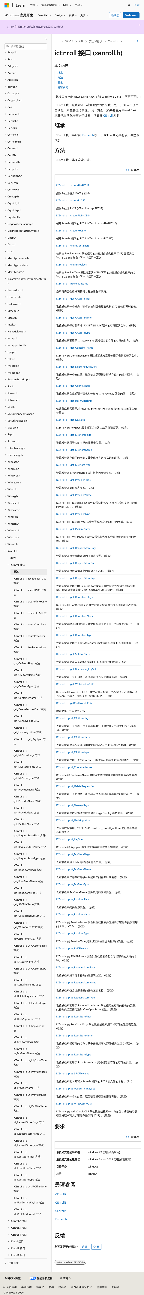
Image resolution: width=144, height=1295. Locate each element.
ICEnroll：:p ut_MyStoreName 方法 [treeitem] (27, 1051)
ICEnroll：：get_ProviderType (73, 514)
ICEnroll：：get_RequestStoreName (76, 563)
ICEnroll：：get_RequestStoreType (76, 578)
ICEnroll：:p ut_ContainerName (74, 767)
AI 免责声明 (10, 1287)
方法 (60, 77)
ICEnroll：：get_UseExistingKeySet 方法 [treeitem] (29, 913)
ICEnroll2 (60, 1194)
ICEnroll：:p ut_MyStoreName (73, 869)
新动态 (115, 15)
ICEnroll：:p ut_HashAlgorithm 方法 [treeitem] (27, 1017)
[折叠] (46, 38)
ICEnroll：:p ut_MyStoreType (72, 884)
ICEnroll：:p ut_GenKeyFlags (72, 805)
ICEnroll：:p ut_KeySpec (70, 839)
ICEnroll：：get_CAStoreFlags (73, 298)
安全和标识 (95, 41)
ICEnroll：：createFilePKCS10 (73, 215)
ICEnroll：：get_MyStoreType (73, 465)
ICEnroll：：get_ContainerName (74, 347)
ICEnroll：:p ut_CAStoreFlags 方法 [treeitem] (30, 948)
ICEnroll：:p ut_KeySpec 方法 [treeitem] (29, 1028)
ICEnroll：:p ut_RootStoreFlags (74, 1016)
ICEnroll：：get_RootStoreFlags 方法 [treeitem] (28, 867)
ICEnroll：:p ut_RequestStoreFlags (75, 967)
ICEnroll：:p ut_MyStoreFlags (73, 854)
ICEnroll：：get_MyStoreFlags (73, 434)
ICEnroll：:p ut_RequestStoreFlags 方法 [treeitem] (29, 1120)
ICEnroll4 (60, 1211)
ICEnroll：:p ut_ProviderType (72, 933)
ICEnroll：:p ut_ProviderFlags (72, 899)
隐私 (61, 1287)
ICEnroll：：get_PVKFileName (73, 529)
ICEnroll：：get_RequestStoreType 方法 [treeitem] (29, 856)
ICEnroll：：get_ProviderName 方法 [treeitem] (27, 799)
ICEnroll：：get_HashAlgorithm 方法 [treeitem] (28, 730)
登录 (137, 5)
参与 (51, 1287)
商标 (114, 1287)
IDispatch (88, 135)
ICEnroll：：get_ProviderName (74, 495)
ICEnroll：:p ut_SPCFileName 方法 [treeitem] (30, 1189)
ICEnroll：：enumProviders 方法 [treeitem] (29, 638)
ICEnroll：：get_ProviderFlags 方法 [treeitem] (27, 787)
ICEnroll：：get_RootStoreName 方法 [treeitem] (28, 879)
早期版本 (26, 1287)
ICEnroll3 (60, 1202)
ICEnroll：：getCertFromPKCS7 (74, 703)
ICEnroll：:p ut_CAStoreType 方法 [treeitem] (30, 971)
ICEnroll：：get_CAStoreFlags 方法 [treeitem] (27, 661)
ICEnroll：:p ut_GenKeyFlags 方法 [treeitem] (30, 1005)
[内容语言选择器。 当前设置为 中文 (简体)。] (13, 1278)
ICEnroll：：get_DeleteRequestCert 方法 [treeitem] (30, 707)
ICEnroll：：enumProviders (72, 264)
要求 (60, 82)
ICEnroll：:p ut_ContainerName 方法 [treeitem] (27, 982)
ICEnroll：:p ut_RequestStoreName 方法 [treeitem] (29, 1131)
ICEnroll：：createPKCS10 (71, 230)
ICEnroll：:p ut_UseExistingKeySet (75, 1088)
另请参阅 (63, 87)
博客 (38, 1287)
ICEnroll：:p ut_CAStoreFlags (72, 718)
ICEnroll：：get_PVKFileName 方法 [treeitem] (27, 822)
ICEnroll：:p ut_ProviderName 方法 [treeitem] (26, 1085)
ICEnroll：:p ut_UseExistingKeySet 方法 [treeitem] (29, 1200)
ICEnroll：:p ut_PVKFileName (72, 948)
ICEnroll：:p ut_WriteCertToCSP (74, 1103)
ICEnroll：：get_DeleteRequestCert (76, 366)
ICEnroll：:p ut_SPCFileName (72, 1073)
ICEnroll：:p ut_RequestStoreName (76, 982)
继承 (60, 72)
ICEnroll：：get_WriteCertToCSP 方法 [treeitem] (28, 925)
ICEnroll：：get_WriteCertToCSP (75, 684)
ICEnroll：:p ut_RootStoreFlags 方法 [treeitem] (27, 1154)
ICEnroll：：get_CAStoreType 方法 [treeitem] (26, 684)
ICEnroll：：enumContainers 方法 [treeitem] (30, 627)
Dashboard (131, 15)
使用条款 (102, 1287)
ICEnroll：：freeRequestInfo (72, 283)
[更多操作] (137, 42)
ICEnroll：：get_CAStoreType (73, 332)
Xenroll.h (113, 41)
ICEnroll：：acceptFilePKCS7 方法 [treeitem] (30, 581)
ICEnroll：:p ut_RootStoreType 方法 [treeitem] (27, 1177)
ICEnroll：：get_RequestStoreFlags (76, 548)
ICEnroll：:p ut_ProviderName (73, 914)
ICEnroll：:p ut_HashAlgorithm (73, 820)
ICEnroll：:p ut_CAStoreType (72, 752)
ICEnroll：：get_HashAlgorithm (74, 400)
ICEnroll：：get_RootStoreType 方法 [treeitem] (27, 890)
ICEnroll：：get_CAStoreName (74, 317)
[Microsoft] (6, 5)
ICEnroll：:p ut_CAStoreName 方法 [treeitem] (26, 959)
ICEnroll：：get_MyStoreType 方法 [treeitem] (27, 776)
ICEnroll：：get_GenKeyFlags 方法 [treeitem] (26, 718)
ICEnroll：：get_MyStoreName (74, 449)
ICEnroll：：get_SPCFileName (73, 654)
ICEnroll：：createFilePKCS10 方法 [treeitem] (30, 604)
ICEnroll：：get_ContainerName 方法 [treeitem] (28, 695)
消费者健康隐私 (80, 1287)
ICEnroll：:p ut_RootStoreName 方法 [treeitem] (27, 1166)
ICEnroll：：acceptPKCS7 (71, 200)
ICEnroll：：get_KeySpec (70, 419)
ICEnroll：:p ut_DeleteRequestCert (75, 786)
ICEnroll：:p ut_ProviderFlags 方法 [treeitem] (30, 1074)
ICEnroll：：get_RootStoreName (75, 616)
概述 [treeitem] (13, 558)
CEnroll (108, 115)
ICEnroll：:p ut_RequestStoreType (75, 997)
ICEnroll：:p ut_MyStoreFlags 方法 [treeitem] (26, 1040)
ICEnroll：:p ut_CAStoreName (73, 737)
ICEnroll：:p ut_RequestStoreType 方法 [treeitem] (29, 1143)
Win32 (69, 41)
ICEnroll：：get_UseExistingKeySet (76, 669)
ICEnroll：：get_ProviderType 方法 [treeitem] (26, 810)
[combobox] (25, 46)
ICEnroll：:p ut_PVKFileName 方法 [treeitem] (30, 1108)
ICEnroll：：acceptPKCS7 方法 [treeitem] (30, 592)
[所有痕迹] (58, 42)
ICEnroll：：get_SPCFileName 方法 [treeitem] (27, 902)
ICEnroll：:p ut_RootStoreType (73, 1054)
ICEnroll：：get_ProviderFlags (73, 480)
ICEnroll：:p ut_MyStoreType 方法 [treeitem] (30, 1062)
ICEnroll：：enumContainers (72, 245)
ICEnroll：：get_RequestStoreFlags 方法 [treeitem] (30, 833)
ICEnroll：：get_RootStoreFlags (74, 597)
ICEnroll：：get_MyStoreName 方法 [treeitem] (27, 764)
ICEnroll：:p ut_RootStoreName (74, 1035)
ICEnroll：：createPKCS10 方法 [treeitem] (30, 615)
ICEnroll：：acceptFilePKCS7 (72, 185)
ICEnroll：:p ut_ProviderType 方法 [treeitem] (30, 1097)
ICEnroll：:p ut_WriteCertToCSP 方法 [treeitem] (27, 1212)
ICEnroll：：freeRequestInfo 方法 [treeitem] (30, 650)
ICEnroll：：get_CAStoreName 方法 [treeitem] (27, 672)
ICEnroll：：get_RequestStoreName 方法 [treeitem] (30, 845)
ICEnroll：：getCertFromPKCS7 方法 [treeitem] (28, 936)
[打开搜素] (129, 5)
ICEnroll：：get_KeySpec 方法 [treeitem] (30, 741)
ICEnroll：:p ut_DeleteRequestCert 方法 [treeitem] (29, 994)
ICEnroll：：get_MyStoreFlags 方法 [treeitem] (27, 753)
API (81, 41)
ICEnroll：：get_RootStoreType (74, 635)
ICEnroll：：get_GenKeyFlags (73, 385)
